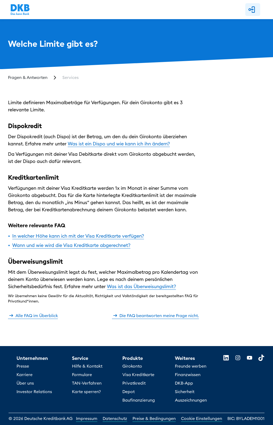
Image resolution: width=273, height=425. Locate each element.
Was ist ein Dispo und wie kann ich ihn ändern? (119, 144)
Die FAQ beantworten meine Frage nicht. (155, 315)
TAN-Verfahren (87, 383)
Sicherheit (184, 391)
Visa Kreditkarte (138, 374)
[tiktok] (261, 358)
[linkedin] (226, 358)
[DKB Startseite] (20, 9)
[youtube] (249, 358)
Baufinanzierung (138, 400)
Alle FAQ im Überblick (33, 315)
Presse (23, 366)
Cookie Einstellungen (201, 418)
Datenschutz (115, 418)
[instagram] (238, 358)
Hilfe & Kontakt (87, 366)
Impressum (86, 418)
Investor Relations (34, 391)
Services (70, 77)
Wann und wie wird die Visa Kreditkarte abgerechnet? (71, 245)
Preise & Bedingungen (154, 418)
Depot (128, 391)
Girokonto (132, 366)
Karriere (25, 374)
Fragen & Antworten (27, 77)
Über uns (25, 383)
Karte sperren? (86, 391)
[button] (252, 9)
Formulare (82, 374)
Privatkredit (134, 383)
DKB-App (184, 383)
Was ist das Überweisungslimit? (141, 286)
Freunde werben (190, 366)
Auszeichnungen (191, 400)
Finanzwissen (187, 374)
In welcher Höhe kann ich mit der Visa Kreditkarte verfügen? (78, 236)
